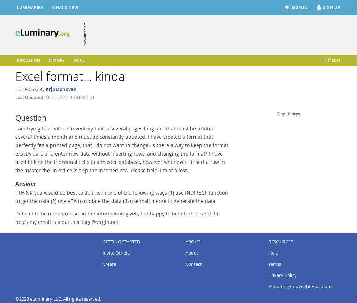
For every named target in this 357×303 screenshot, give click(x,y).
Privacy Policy (282, 275)
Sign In (296, 7)
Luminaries (30, 7)
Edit (332, 60)
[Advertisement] (215, 34)
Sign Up (328, 7)
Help (273, 253)
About (191, 253)
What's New (65, 7)
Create (109, 264)
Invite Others (116, 253)
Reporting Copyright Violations (300, 286)
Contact (193, 264)
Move (78, 60)
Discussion (28, 60)
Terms (274, 264)
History (56, 60)
